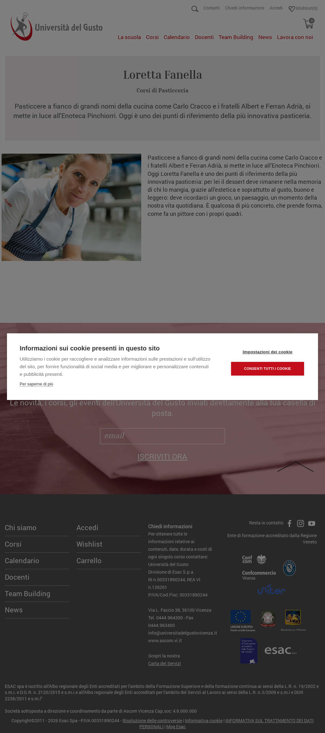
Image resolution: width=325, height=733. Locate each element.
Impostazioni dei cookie (268, 352)
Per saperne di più (36, 384)
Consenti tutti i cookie (267, 368)
